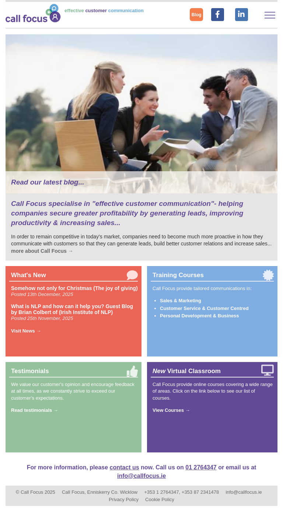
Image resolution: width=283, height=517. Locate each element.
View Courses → (171, 410)
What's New (28, 275)
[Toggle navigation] (269, 15)
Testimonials (30, 371)
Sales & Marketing (180, 300)
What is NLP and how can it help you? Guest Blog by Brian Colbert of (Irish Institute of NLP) (72, 309)
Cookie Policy (159, 499)
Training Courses (178, 275)
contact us (124, 467)
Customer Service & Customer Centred (204, 308)
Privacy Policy (124, 499)
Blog (197, 14)
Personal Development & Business (199, 315)
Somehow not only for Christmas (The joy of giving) (74, 288)
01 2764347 (201, 467)
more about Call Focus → (42, 251)
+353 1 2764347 (161, 492)
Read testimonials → (34, 410)
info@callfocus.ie (141, 476)
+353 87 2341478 (200, 492)
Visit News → (26, 331)
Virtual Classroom (187, 371)
